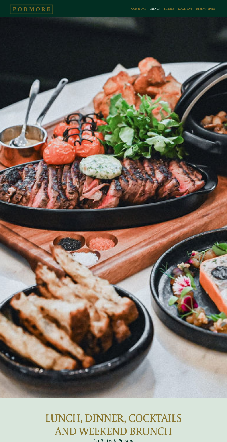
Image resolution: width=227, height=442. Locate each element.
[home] (31, 9)
